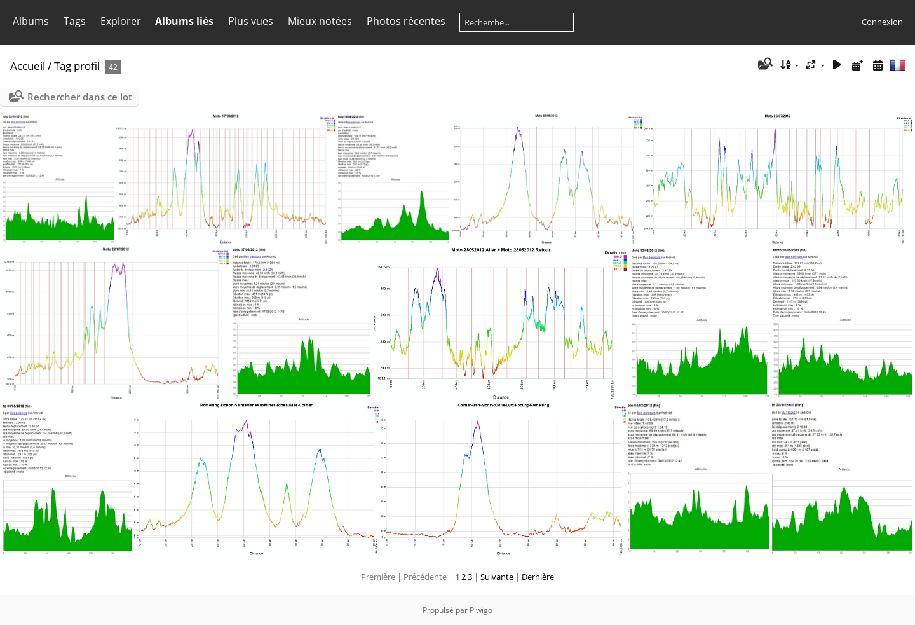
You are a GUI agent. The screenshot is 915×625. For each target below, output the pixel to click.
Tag (62, 65)
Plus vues (250, 21)
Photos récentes (406, 21)
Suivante (496, 576)
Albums (31, 21)
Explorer (120, 21)
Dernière (538, 576)
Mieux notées (320, 21)
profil (87, 65)
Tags (75, 21)
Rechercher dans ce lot (79, 96)
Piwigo (481, 610)
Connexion (882, 21)
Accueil (27, 65)
